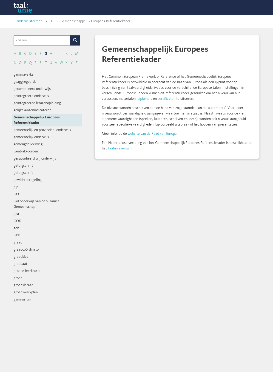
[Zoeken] (42, 40)
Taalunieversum (120, 148)
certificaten (166, 99)
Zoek (75, 40)
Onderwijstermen (28, 21)
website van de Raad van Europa (152, 134)
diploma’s (144, 99)
